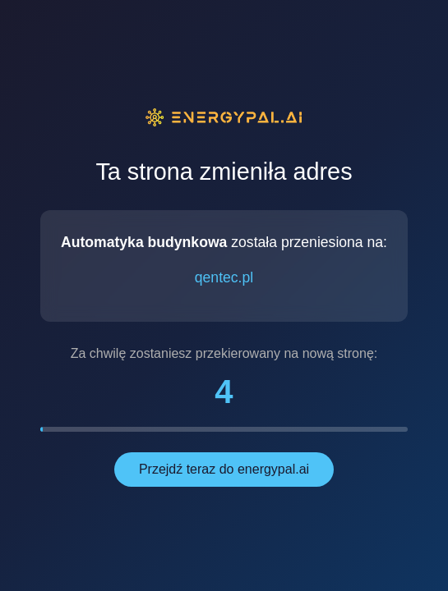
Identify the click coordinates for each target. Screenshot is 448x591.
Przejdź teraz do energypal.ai (224, 469)
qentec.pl (224, 277)
